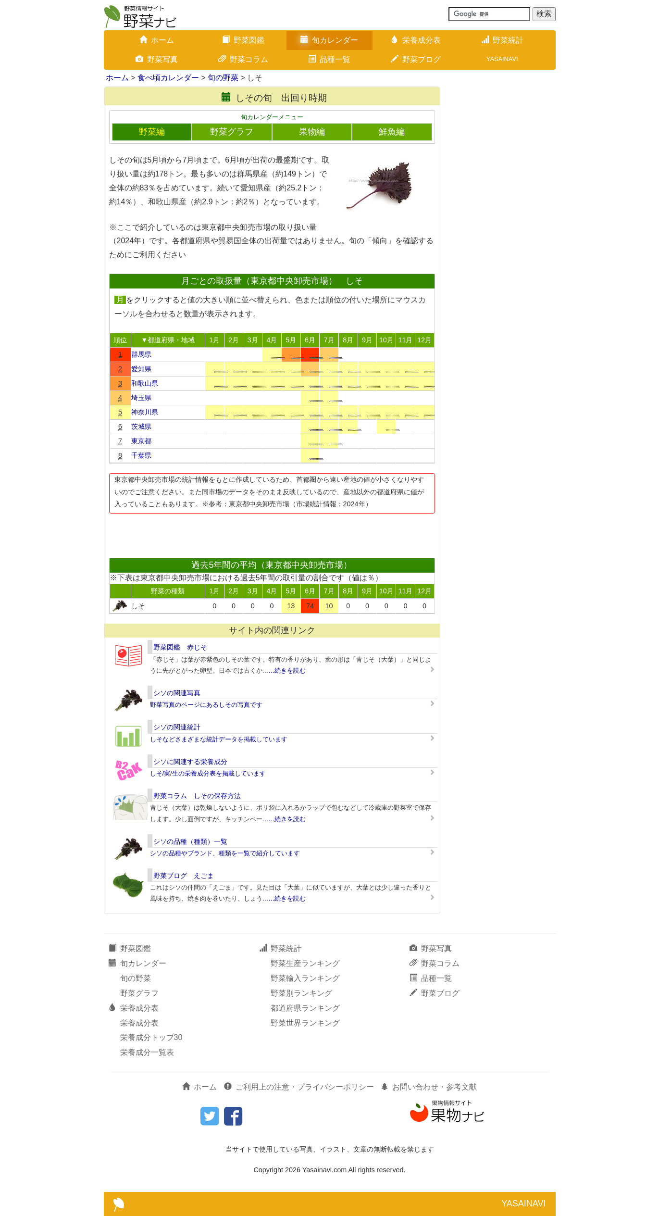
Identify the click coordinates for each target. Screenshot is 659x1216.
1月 (214, 340)
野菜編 (152, 132)
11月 (405, 340)
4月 (271, 340)
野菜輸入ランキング (305, 978)
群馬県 (141, 354)
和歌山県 (144, 383)
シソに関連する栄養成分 (190, 761)
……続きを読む (284, 670)
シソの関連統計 (176, 727)
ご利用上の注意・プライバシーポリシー (299, 1087)
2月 (233, 340)
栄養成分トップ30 (151, 1037)
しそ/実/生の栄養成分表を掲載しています (208, 773)
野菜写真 (157, 59)
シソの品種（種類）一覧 (190, 841)
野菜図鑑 (243, 40)
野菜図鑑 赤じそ (180, 647)
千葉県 (141, 455)
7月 (329, 340)
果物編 (312, 132)
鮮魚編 (392, 132)
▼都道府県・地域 (168, 340)
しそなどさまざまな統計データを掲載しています (218, 739)
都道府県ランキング (305, 1008)
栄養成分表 (416, 40)
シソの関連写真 (176, 693)
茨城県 (141, 426)
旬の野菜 (223, 78)
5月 (291, 340)
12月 (424, 340)
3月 (253, 340)
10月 (386, 340)
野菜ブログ (416, 59)
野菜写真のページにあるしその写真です (206, 704)
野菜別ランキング (301, 993)
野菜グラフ (231, 132)
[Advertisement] (271, 532)
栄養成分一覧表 (147, 1052)
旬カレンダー (329, 40)
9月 (367, 340)
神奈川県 (144, 412)
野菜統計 (502, 40)
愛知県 (141, 369)
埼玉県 (141, 397)
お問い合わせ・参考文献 (429, 1087)
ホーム (156, 40)
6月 (310, 340)
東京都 (141, 441)
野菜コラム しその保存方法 (197, 796)
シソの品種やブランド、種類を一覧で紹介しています (225, 853)
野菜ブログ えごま (183, 875)
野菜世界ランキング (305, 1023)
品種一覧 (329, 59)
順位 (120, 340)
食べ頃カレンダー (168, 78)
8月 (348, 340)
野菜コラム (243, 59)
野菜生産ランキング (305, 963)
